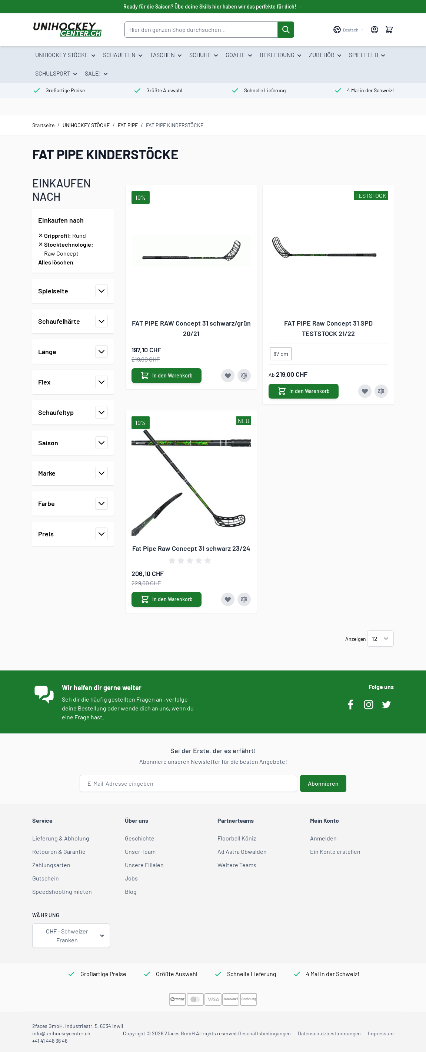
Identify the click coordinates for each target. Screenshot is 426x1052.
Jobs (131, 878)
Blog (131, 891)
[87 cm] (281, 352)
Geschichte (139, 838)
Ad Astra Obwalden (242, 851)
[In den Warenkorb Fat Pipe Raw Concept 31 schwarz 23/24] (167, 599)
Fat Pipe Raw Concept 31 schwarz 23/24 (191, 548)
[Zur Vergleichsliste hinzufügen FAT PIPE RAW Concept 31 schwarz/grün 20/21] (244, 375)
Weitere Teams (236, 864)
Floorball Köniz (236, 838)
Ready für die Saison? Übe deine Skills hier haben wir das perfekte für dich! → (213, 6)
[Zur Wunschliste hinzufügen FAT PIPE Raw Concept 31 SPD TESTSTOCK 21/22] (365, 391)
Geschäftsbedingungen (264, 1033)
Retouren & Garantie (59, 851)
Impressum (381, 1033)
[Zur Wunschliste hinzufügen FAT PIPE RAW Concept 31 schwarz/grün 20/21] (227, 375)
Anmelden (323, 838)
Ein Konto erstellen (335, 851)
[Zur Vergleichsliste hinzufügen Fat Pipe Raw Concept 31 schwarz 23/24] (244, 599)
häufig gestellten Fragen (122, 699)
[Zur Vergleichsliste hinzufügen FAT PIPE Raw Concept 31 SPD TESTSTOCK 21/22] (381, 391)
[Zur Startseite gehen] (67, 29)
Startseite (43, 125)
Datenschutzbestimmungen (329, 1033)
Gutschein (45, 878)
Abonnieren (323, 783)
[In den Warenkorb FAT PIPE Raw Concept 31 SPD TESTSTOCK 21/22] (304, 391)
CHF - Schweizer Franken (75, 935)
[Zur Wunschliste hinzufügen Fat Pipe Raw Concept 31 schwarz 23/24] (227, 599)
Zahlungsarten (51, 864)
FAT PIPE (128, 125)
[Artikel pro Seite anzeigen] (380, 638)
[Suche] (286, 29)
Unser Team (140, 851)
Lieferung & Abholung (60, 838)
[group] (191, 560)
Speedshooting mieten (62, 891)
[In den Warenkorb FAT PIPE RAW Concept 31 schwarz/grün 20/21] (167, 375)
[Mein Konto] (374, 29)
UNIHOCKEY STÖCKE (86, 125)
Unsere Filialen (144, 864)
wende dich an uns (145, 708)
